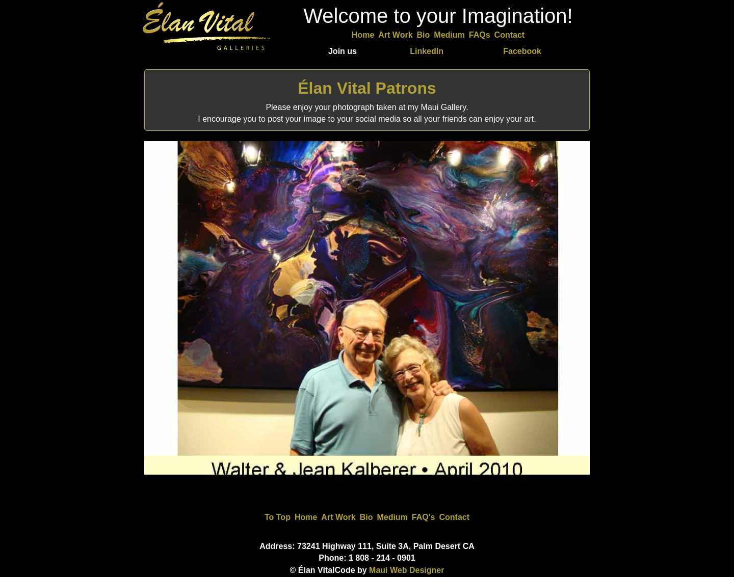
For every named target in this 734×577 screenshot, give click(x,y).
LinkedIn (426, 51)
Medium (449, 35)
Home (363, 35)
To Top (278, 517)
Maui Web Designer (406, 570)
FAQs (479, 35)
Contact (509, 35)
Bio (423, 35)
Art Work (395, 35)
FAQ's (423, 517)
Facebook (522, 51)
